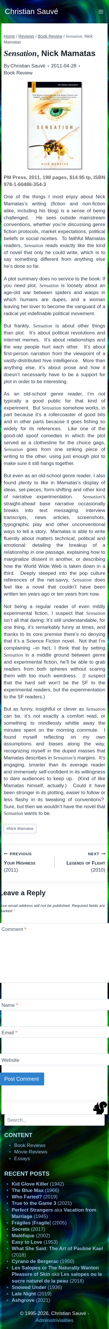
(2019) (35, 1197)
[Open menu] (101, 11)
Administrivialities (54, 1320)
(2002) (31, 1235)
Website (10, 1060)
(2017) (28, 1229)
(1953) (35, 1242)
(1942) (38, 1184)
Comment (13, 929)
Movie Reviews (30, 1152)
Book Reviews (30, 1145)
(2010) (83, 861)
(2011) (27, 861)
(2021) (42, 1203)
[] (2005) (39, 1223)
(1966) (35, 1190)
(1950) (43, 1261)
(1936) (37, 1287)
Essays (22, 1158)
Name (9, 1005)
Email (9, 1032)
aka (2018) (57, 1274)
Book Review (18, 73)
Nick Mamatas (20, 828)
